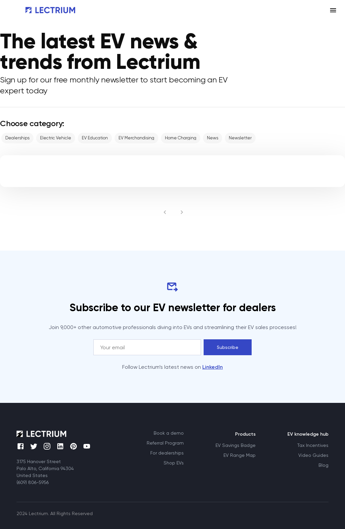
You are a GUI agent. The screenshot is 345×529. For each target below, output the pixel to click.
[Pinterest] (76, 449)
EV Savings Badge (236, 445)
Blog (323, 465)
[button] (17, 138)
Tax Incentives (312, 445)
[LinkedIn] (63, 449)
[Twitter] (36, 449)
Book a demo (169, 433)
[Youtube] (91, 450)
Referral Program (165, 443)
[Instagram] (49, 449)
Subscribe (228, 347)
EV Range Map (239, 455)
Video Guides (313, 455)
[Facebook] (23, 449)
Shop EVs (174, 462)
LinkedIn (212, 367)
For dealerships (167, 453)
